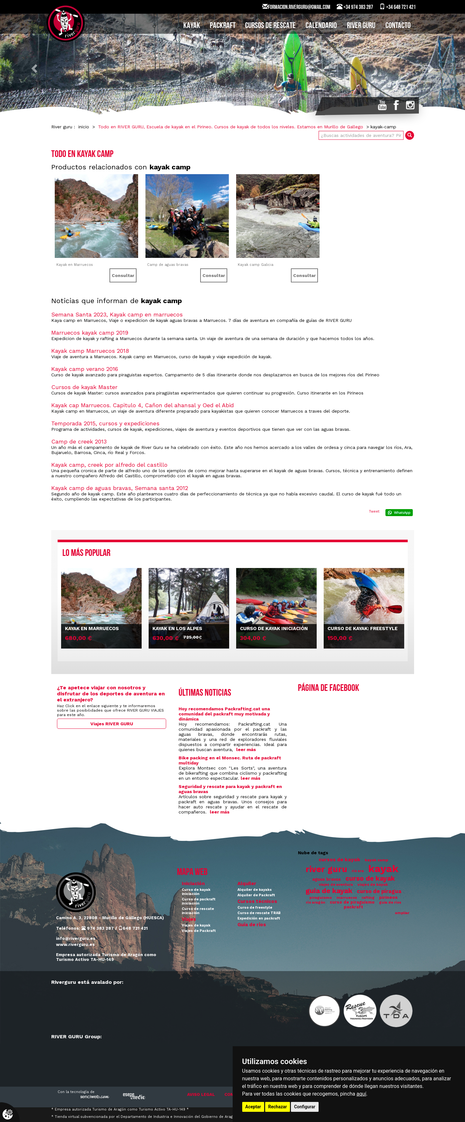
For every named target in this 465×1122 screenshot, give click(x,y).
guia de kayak (329, 891)
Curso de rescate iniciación (198, 911)
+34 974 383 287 (355, 7)
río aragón (315, 902)
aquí (361, 1094)
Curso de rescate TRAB (259, 913)
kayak (383, 869)
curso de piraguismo (352, 902)
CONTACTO (398, 26)
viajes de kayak (372, 884)
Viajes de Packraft (199, 931)
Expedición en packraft (258, 918)
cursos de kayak (339, 860)
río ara (358, 871)
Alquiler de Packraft (256, 895)
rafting (368, 898)
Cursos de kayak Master (84, 387)
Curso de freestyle (254, 907)
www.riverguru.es (75, 944)
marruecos (346, 898)
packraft (353, 907)
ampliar (402, 913)
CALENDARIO (321, 26)
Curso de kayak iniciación (196, 892)
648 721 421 (133, 928)
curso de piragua (379, 891)
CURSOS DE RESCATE (270, 26)
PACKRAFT (223, 26)
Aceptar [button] (253, 1106)
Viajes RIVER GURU (111, 723)
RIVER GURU (361, 26)
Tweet (374, 511)
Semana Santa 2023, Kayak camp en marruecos (117, 314)
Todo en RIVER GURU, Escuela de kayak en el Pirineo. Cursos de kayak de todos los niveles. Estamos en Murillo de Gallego (230, 126)
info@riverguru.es (75, 938)
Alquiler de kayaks (254, 890)
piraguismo (320, 897)
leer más (246, 749)
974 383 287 (97, 928)
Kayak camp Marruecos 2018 (90, 350)
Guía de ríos (251, 924)
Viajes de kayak (196, 925)
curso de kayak (370, 878)
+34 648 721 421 (397, 7)
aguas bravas (326, 879)
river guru (326, 869)
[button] (35, 68)
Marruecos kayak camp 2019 (89, 332)
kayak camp (376, 860)
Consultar (123, 275)
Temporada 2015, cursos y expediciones (105, 423)
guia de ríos (390, 902)
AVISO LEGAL (201, 1094)
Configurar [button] (304, 1106)
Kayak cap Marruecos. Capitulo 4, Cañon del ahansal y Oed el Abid (142, 405)
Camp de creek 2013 (79, 441)
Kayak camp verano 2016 (84, 369)
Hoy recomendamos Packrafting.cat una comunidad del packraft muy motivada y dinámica (224, 713)
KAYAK (191, 26)
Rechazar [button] (277, 1106)
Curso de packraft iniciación (198, 901)
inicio (83, 126)
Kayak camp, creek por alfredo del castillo (109, 464)
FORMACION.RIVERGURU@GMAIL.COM (296, 7)
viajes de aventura (336, 885)
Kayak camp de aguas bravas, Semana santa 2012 (119, 488)
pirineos (388, 897)
